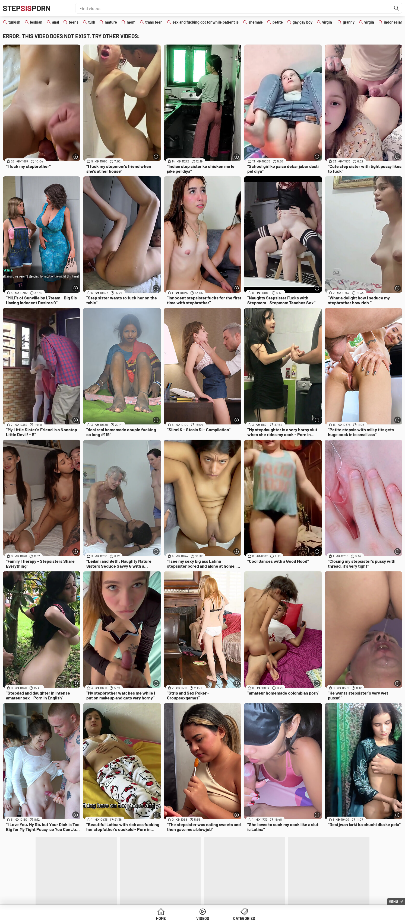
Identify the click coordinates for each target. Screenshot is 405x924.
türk (91, 22)
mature (111, 22)
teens (73, 22)
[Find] (397, 8)
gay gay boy (302, 22)
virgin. (327, 22)
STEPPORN (27, 8)
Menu (393, 901)
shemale (255, 22)
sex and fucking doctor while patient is (205, 22)
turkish (14, 22)
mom (131, 22)
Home (161, 918)
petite (278, 22)
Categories (244, 918)
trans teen (154, 22)
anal (55, 22)
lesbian (36, 22)
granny (349, 22)
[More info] (75, 156)
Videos (202, 918)
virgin (369, 22)
